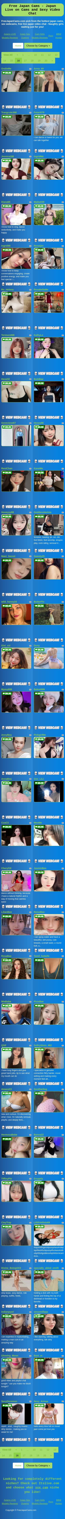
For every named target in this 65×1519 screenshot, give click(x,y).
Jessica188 (7, 156)
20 (46, 60)
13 (56, 54)
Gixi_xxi (6, 645)
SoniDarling (40, 1089)
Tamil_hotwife (41, 956)
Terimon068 (8, 335)
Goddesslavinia (42, 512)
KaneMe (38, 468)
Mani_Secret (8, 556)
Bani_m (38, 1355)
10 (35, 54)
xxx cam (41, 1487)
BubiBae (38, 379)
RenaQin (39, 245)
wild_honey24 (9, 601)
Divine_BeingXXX (11, 1268)
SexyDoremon (9, 1401)
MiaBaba (6, 1001)
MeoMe (38, 822)
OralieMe (6, 68)
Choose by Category (38, 45)
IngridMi (6, 245)
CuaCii (5, 822)
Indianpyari (7, 1311)
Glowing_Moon (9, 1355)
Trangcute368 (9, 112)
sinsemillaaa (41, 1311)
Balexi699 (39, 689)
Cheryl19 (6, 868)
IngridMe (39, 156)
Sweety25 (39, 556)
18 (32, 60)
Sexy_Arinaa (41, 1401)
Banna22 (39, 1134)
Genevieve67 (8, 423)
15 (11, 60)
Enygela (38, 1178)
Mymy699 (6, 689)
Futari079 (39, 112)
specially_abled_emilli (46, 1268)
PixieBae (39, 1001)
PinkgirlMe (40, 735)
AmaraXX (6, 1089)
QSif (3, 1045)
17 (25, 60)
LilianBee (6, 912)
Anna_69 (39, 68)
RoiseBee (39, 912)
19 (39, 60)
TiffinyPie (6, 1178)
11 (42, 54)
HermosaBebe (9, 1134)
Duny (37, 645)
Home (18, 45)
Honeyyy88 (7, 512)
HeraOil (5, 379)
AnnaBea (6, 779)
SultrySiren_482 (43, 1045)
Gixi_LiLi (39, 779)
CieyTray (6, 1222)
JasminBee (40, 868)
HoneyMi (39, 423)
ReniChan (6, 468)
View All (8, 54)
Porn (51, 35)
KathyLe (38, 335)
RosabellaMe (41, 289)
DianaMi (6, 202)
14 (4, 60)
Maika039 (39, 202)
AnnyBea (6, 735)
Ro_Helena (7, 289)
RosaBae (6, 956)
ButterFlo (39, 601)
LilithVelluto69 (42, 1222)
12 (49, 54)
